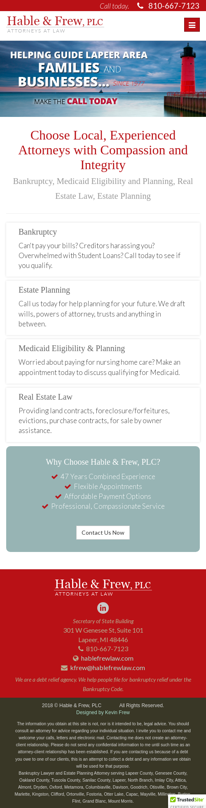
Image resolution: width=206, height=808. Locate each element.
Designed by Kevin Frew (103, 712)
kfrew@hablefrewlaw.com (107, 667)
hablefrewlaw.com (107, 658)
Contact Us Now (103, 532)
